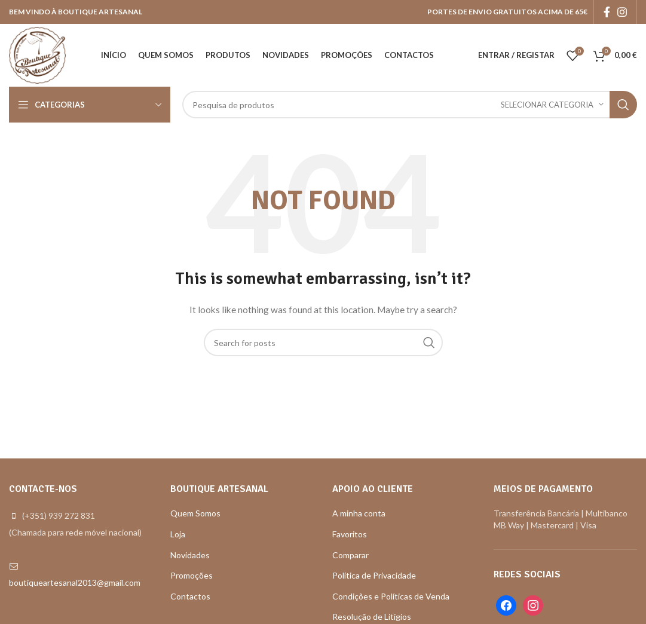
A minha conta (358, 513)
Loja (177, 534)
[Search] (409, 104)
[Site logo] (37, 54)
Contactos (190, 596)
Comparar (350, 555)
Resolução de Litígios (371, 616)
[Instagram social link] (622, 12)
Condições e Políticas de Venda (390, 596)
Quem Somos (195, 513)
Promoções (191, 575)
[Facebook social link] (607, 12)
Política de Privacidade (374, 575)
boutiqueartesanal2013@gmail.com (74, 582)
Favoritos (349, 534)
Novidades (190, 555)
